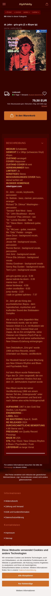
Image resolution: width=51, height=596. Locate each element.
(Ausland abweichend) (35, 95)
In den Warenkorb (22, 115)
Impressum (9, 533)
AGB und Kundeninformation (16, 512)
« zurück (17, 12)
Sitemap (8, 538)
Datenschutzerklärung (27, 570)
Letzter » (35, 12)
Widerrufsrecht (11, 501)
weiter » (27, 12)
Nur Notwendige (25, 584)
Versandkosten (26, 477)
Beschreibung (16, 143)
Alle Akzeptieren (25, 575)
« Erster (8, 12)
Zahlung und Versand (13, 506)
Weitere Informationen (25, 590)
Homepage (8, 467)
